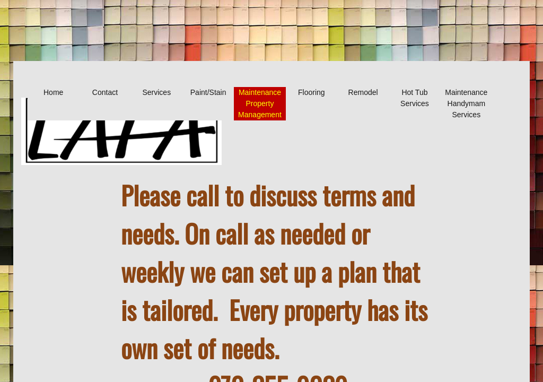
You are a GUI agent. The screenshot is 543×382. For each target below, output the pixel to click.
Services (156, 92)
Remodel (363, 92)
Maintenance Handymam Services (466, 103)
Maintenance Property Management (260, 103)
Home (53, 92)
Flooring (311, 92)
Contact (105, 92)
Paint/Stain (208, 92)
